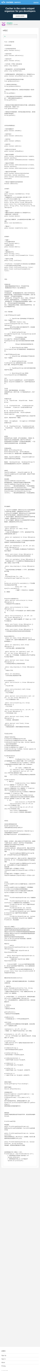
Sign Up (3, 1355)
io (4, 36)
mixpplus (9, 23)
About (3, 1362)
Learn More (20, 16)
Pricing (3, 1366)
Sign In (3, 1359)
